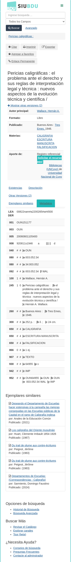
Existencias (15, 187)
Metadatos (46, 203)
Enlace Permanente (23, 61)
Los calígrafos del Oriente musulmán (33, 430)
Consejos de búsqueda (26, 548)
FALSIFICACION (47, 147)
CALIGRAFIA (45, 135)
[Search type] (35, 21)
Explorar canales (23, 530)
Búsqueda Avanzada (25, 513)
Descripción (35, 187)
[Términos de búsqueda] (35, 15)
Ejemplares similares (21, 203)
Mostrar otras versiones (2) (25, 105)
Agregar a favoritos (23, 54)
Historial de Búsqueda (26, 509)
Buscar (14, 27)
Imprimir (31, 46)
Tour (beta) (19, 534)
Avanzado (31, 27)
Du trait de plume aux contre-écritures (34, 445)
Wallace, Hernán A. (48, 110)
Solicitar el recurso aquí (49, 159)
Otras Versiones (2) (20, 195)
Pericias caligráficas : (21, 36)
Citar (14, 46)
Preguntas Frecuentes (26, 551)
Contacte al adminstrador (28, 555)
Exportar (50, 46)
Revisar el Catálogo (24, 526)
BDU (11, 6)
